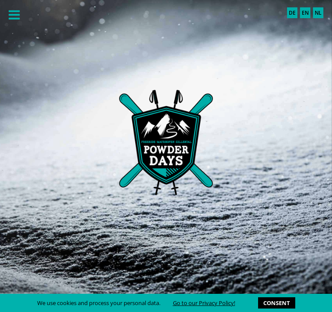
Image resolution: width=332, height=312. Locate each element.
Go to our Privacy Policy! (204, 303)
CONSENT (276, 303)
